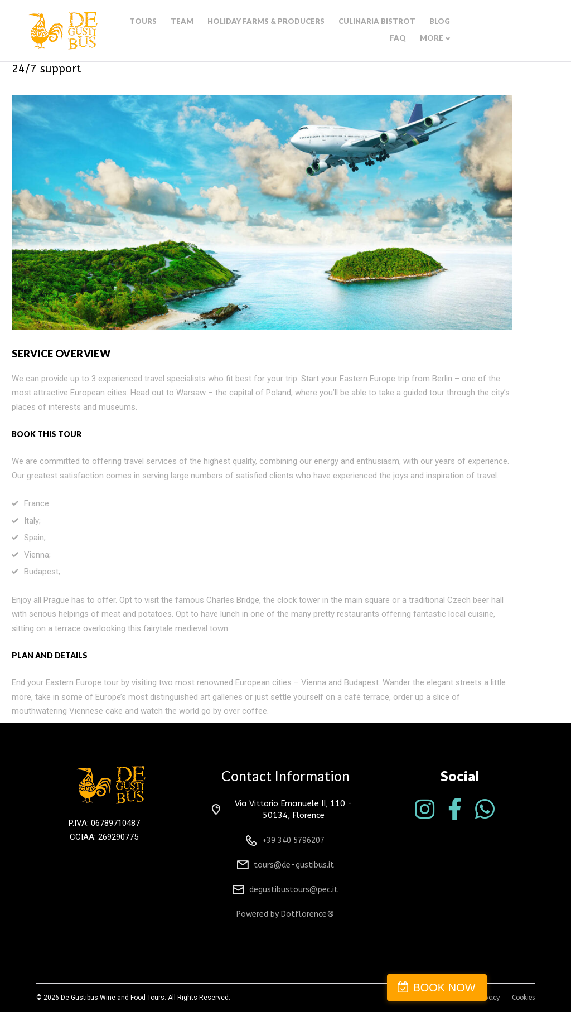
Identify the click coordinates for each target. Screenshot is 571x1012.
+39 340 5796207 (294, 840)
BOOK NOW (517, 987)
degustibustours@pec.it (293, 889)
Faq (483, 31)
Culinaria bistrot (393, 31)
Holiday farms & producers (290, 31)
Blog (452, 31)
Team (212, 31)
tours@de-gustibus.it (294, 865)
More (515, 31)
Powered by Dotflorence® (285, 914)
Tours (175, 31)
